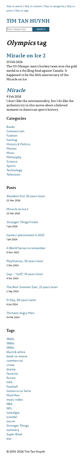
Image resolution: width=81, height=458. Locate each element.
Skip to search (14, 6)
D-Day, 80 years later (21, 300)
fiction (11, 378)
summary (12, 430)
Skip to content (33, 6)
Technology (14, 170)
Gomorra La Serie (18, 391)
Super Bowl (14, 434)
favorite (12, 373)
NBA (9, 404)
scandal (11, 417)
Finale (22, 222)
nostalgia (12, 412)
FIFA (9, 382)
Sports (11, 166)
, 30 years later (25, 196)
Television (13, 174)
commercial (14, 360)
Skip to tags (22, 10)
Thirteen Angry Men (20, 313)
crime (10, 365)
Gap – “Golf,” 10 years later (24, 274)
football (12, 386)
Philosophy (13, 157)
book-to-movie (16, 356)
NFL (9, 408)
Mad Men (13, 395)
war (9, 438)
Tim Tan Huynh (28, 20)
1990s (10, 347)
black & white (15, 352)
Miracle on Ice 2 (26, 55)
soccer (11, 421)
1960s (10, 339)
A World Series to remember (26, 248)
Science (11, 161)
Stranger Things (17, 425)
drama (11, 369)
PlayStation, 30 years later (24, 261)
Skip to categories (54, 6)
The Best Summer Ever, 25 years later (32, 287)
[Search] (19, 29)
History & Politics (18, 144)
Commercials (15, 131)
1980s (10, 343)
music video (14, 399)
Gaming (11, 140)
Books (10, 127)
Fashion (11, 135)
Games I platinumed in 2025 (25, 235)
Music (10, 153)
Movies (11, 148)
